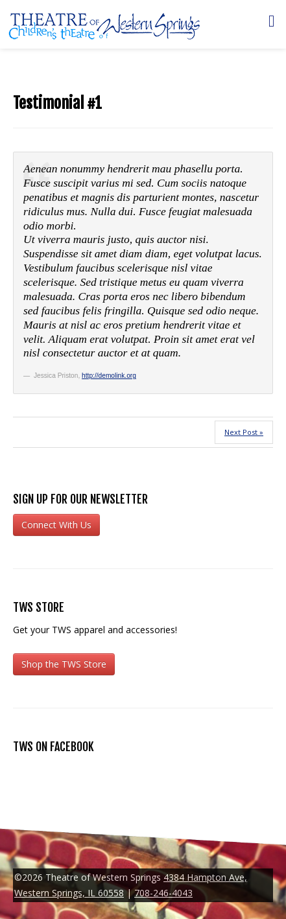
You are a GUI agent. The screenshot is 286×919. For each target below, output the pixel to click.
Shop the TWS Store (63, 664)
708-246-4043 (163, 893)
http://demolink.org (109, 375)
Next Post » (243, 432)
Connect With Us (56, 524)
